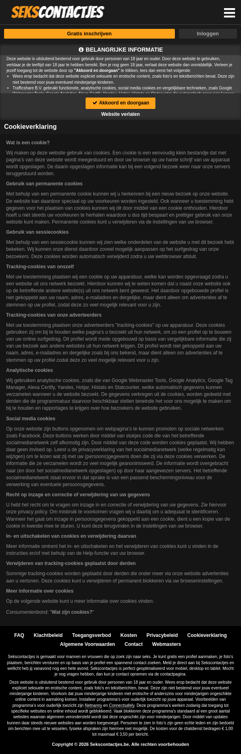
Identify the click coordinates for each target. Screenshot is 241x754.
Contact (134, 644)
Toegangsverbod (91, 635)
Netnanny (93, 705)
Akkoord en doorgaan (120, 103)
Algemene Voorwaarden (87, 644)
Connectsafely (121, 705)
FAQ (19, 635)
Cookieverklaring (207, 635)
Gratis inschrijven (89, 33)
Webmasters (166, 644)
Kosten (128, 635)
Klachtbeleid (48, 635)
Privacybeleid (162, 635)
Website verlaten (120, 114)
